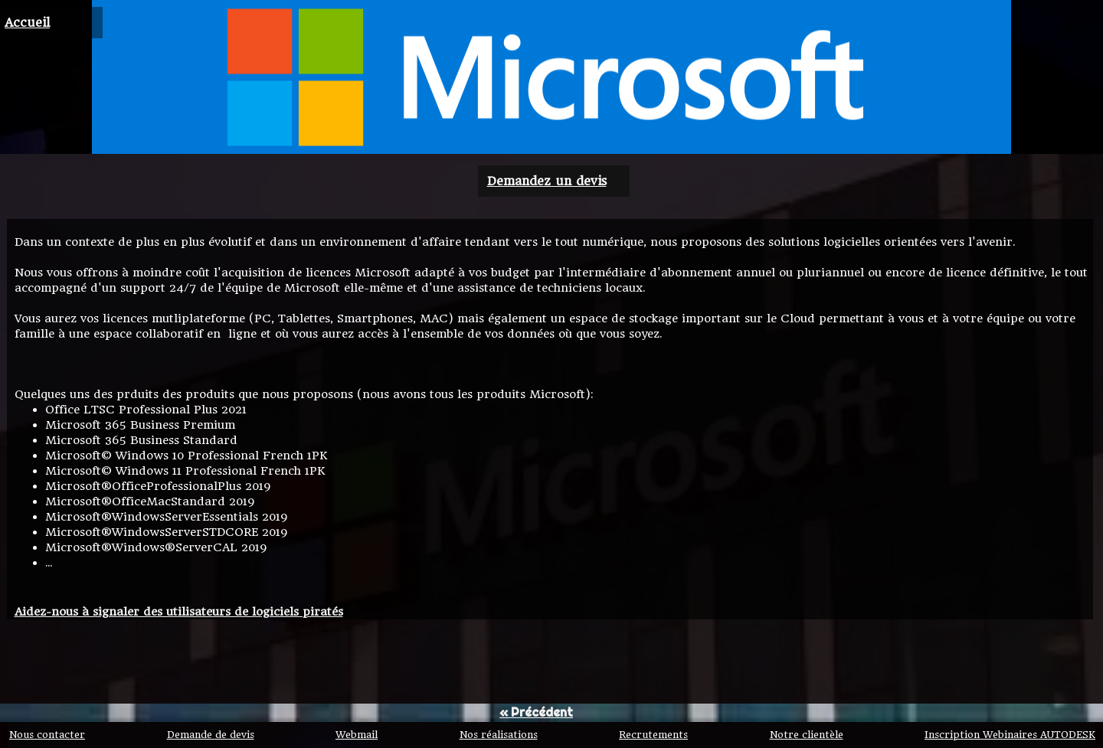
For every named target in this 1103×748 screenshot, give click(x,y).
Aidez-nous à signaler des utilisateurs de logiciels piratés (179, 612)
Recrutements (653, 735)
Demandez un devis (547, 181)
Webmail (356, 735)
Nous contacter (47, 735)
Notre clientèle (806, 735)
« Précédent (536, 712)
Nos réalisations (499, 735)
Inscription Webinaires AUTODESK (1010, 735)
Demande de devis (210, 735)
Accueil (27, 22)
